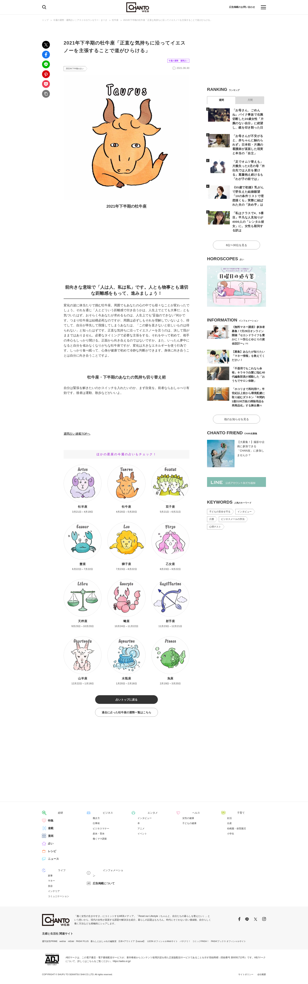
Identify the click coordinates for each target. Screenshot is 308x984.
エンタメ (143, 815)
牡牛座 (115, 20)
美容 (50, 887)
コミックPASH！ (200, 943)
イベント (142, 835)
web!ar (63, 943)
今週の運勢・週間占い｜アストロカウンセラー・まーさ (80, 20)
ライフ (52, 872)
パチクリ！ (185, 943)
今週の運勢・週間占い (174, 60)
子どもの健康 (189, 825)
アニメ (141, 830)
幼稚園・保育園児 (236, 830)
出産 (229, 825)
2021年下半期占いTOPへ (81, 426)
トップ (45, 20)
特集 (50, 822)
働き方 (96, 820)
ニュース (53, 861)
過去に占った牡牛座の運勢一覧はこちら (126, 714)
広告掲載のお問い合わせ (240, 7)
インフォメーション (105, 872)
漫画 (50, 838)
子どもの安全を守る (219, 496)
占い (50, 845)
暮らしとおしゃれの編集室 (103, 943)
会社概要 (261, 976)
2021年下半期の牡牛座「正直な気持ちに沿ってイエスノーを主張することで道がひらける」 (167, 20)
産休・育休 (98, 835)
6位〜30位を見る (236, 231)
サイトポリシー (245, 976)
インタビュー (244, 496)
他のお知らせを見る (236, 404)
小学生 (230, 835)
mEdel (71, 943)
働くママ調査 (100, 840)
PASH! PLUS (82, 943)
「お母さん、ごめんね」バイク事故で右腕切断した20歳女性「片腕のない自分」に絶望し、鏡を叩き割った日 (248, 118)
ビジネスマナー (101, 830)
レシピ (52, 853)
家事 (50, 877)
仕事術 (96, 825)
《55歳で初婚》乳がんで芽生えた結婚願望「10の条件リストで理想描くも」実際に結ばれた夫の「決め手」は (248, 188)
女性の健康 (188, 820)
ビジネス (98, 815)
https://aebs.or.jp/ (122, 963)
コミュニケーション (58, 898)
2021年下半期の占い (77, 69)
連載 (50, 830)
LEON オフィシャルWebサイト (162, 943)
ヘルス (186, 815)
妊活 (229, 820)
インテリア (54, 893)
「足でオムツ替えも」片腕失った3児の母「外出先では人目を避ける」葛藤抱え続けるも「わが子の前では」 (248, 163)
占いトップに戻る (127, 700)
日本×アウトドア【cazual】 (131, 943)
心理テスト (215, 511)
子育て (231, 815)
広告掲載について (104, 880)
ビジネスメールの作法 (233, 504)
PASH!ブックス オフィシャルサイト (228, 943)
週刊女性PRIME (50, 943)
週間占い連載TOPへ (78, 434)
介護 (211, 504)
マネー (51, 882)
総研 (50, 815)
